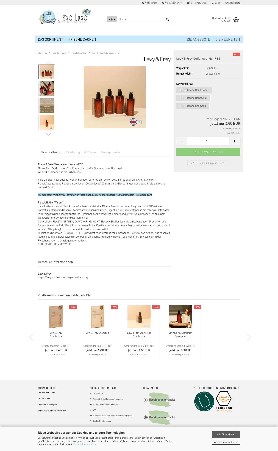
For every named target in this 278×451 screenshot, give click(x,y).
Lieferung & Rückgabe (47, 404)
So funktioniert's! (46, 398)
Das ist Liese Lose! (46, 392)
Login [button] (216, 2)
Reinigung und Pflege (81, 152)
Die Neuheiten (227, 39)
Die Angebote (198, 39)
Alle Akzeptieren (226, 434)
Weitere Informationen (226, 441)
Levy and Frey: (184, 83)
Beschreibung (50, 152)
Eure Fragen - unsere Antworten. (52, 410)
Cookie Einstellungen (102, 421)
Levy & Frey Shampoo (97, 332)
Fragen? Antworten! (197, 2)
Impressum (98, 393)
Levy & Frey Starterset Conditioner (139, 334)
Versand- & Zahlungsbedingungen (108, 399)
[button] (48, 134)
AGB (94, 410)
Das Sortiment (50, 39)
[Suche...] (112, 19)
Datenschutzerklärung (85, 444)
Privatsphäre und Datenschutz (106, 404)
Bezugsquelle (110, 152)
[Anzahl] (208, 141)
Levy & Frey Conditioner (56, 334)
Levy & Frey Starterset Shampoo (180, 334)
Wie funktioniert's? (172, 2)
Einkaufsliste (233, 2)
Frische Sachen (82, 39)
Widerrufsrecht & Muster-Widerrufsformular (112, 415)
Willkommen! (149, 2)
